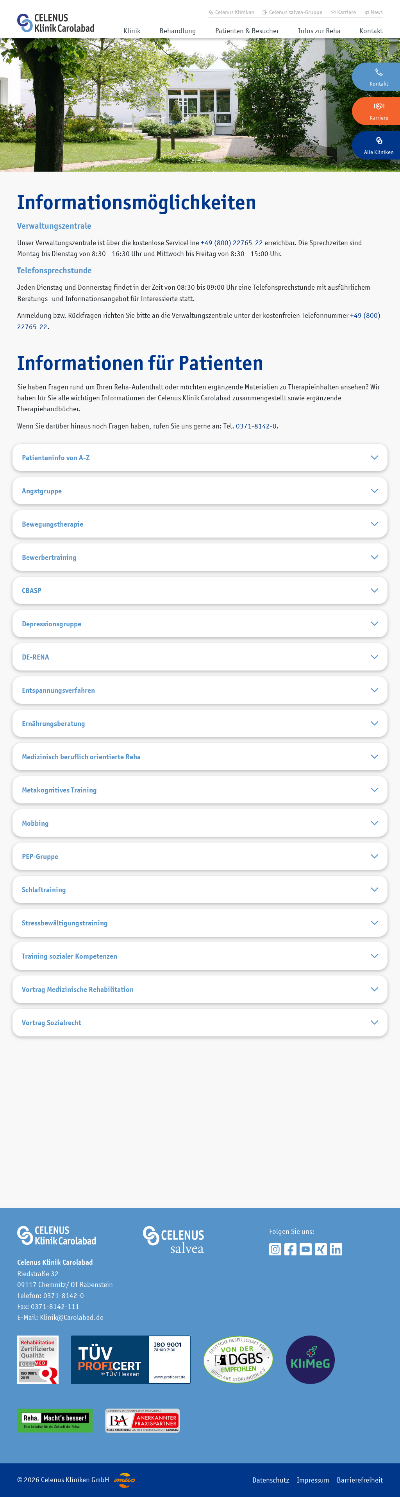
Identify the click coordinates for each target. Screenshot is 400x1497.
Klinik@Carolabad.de (72, 1317)
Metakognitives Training (200, 879)
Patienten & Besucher (247, 31)
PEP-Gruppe (200, 962)
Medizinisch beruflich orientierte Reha (200, 837)
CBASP (200, 629)
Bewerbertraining (200, 587)
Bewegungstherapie (200, 545)
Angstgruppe (200, 503)
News (373, 12)
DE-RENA (200, 712)
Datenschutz (270, 1480)
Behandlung (177, 31)
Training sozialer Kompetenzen (200, 1088)
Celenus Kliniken (231, 12)
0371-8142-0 (256, 426)
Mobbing (200, 921)
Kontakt (370, 31)
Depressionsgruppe (200, 670)
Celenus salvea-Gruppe (292, 12)
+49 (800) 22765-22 (232, 242)
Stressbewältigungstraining (200, 1046)
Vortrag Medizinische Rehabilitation (200, 1130)
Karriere (343, 12)
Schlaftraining (200, 1004)
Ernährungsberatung (200, 796)
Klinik (131, 31)
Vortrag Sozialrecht (200, 1172)
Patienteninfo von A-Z (200, 461)
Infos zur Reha (319, 31)
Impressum (313, 1480)
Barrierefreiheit (360, 1480)
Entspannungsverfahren (200, 754)
